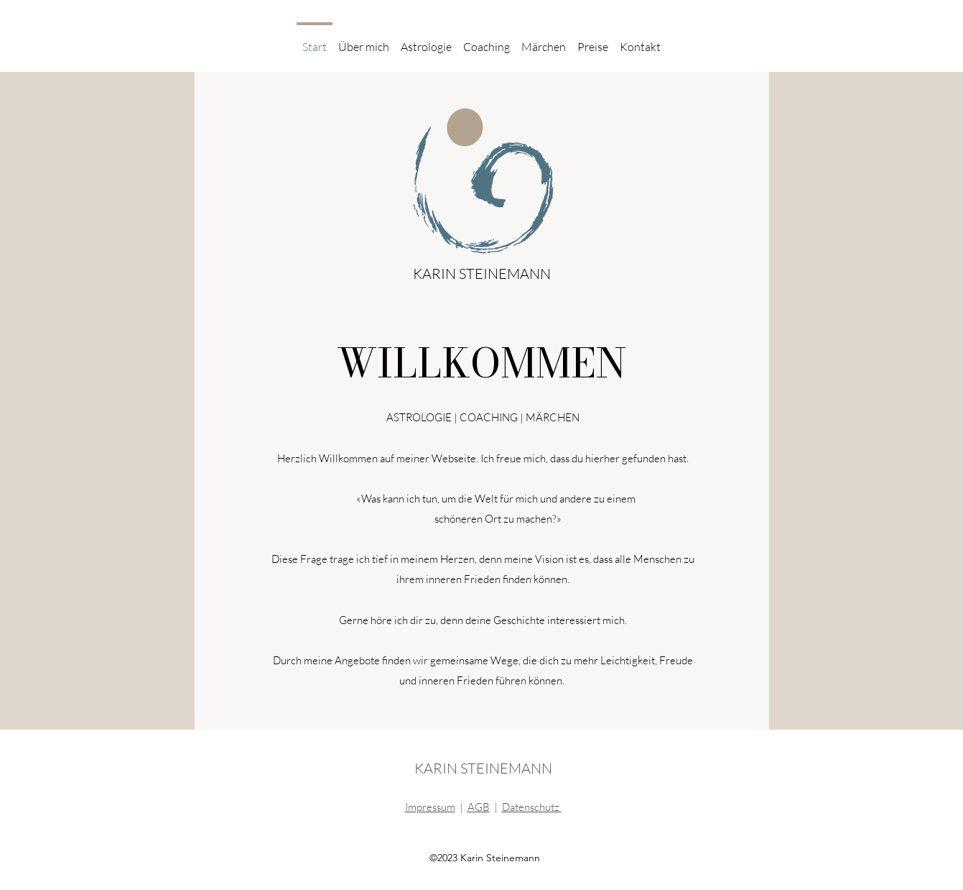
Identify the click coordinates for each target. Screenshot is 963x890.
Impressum (430, 807)
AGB (478, 807)
